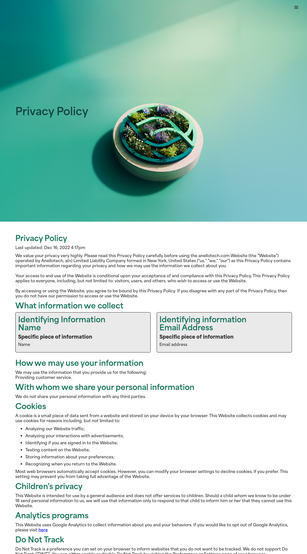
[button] (296, 7)
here (43, 529)
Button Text (15, 8)
